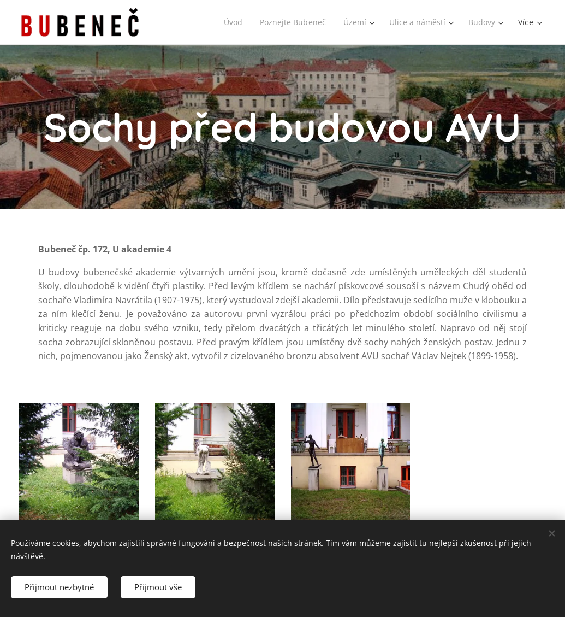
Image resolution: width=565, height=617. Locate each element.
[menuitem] (230, 22)
